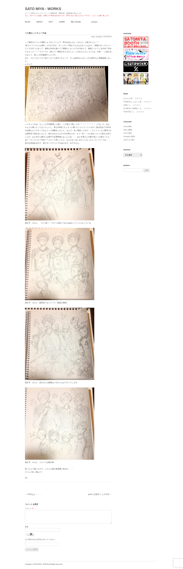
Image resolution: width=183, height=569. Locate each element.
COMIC (62, 22)
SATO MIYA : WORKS (43, 9)
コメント (29, 508)
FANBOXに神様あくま (132, 108)
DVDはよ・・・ (33, 494)
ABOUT (39, 22)
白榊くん (127, 105)
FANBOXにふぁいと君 (132, 102)
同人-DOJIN (76, 22)
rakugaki (99, 37)
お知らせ (127, 140)
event (125, 133)
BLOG (27, 22)
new (125, 126)
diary (93, 37)
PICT (51, 22)
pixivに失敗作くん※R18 (100, 494)
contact (94, 22)
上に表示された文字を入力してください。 (41, 539)
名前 (26, 527)
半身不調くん (128, 112)
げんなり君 (127, 98)
